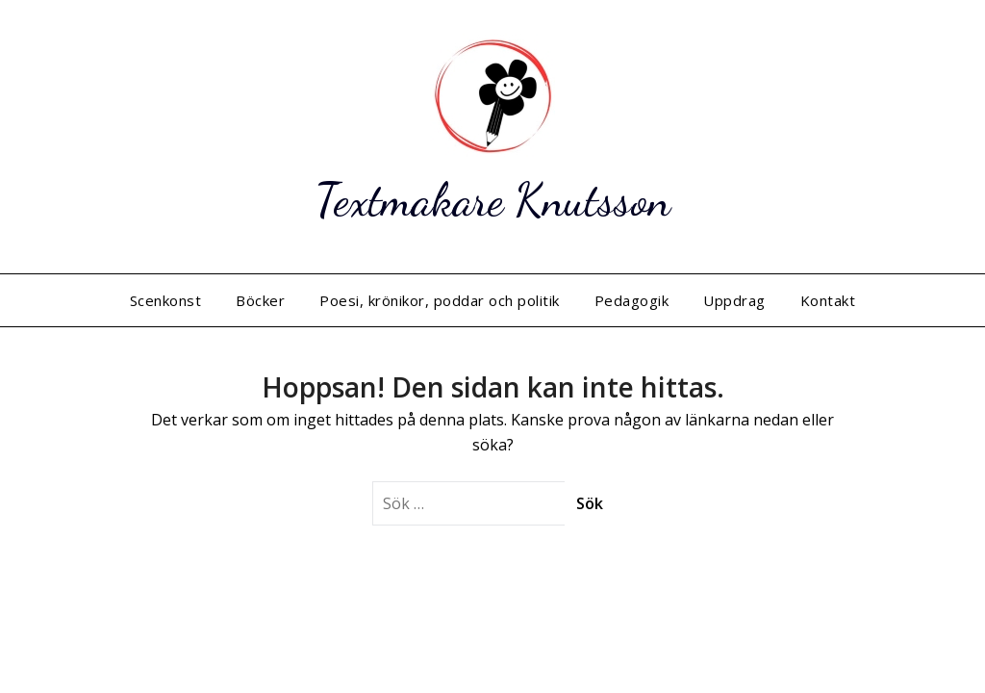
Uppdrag (734, 300)
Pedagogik (631, 300)
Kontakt (828, 300)
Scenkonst (166, 300)
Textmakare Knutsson (492, 199)
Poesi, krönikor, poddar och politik (439, 300)
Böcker (260, 300)
